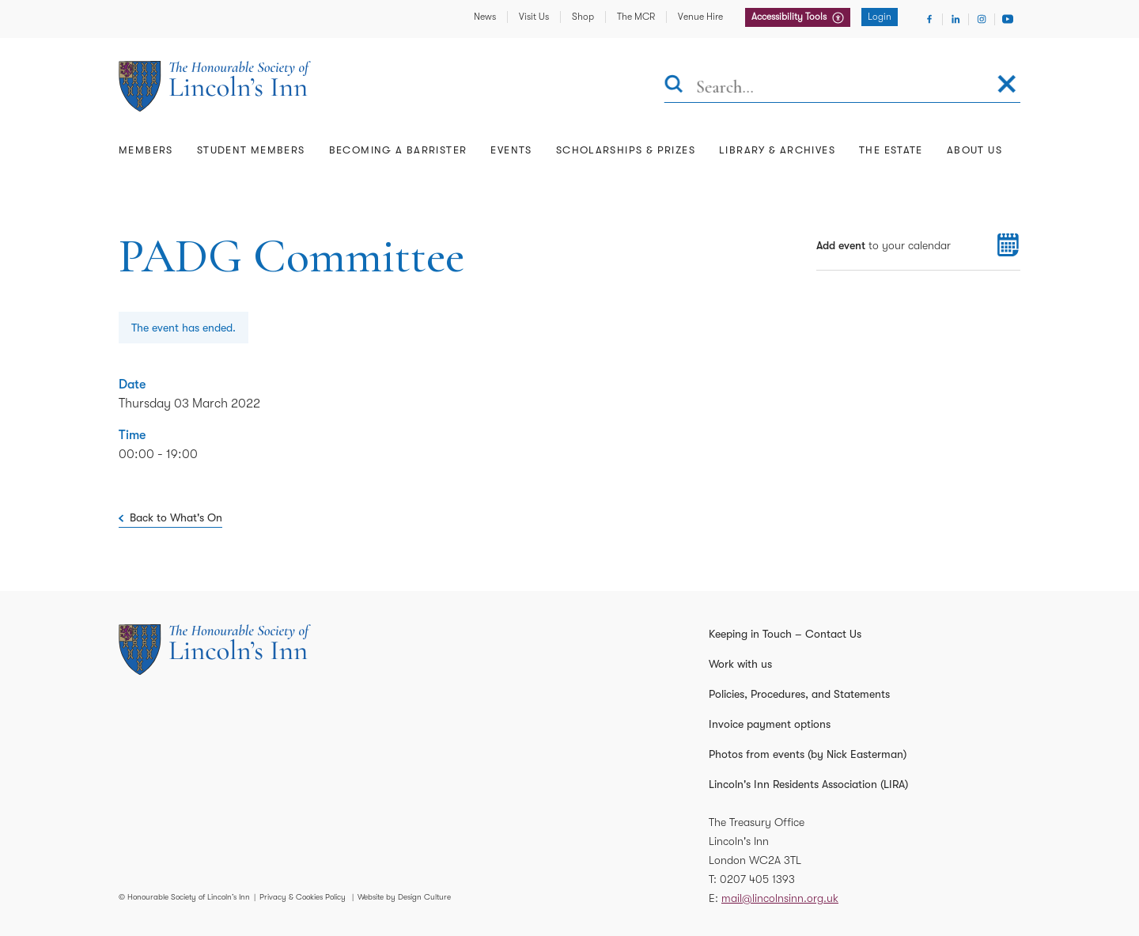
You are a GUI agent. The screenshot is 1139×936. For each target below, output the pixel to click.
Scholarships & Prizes (625, 150)
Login (879, 16)
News (485, 16)
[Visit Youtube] (1007, 19)
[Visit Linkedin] (955, 19)
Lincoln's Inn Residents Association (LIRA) (808, 784)
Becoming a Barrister (398, 150)
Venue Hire (700, 16)
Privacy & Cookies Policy (302, 896)
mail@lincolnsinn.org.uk (779, 898)
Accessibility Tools (790, 16)
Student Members (251, 150)
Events (511, 150)
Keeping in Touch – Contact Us (785, 633)
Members (146, 150)
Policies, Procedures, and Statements (799, 694)
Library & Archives (777, 150)
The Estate (891, 150)
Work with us (740, 663)
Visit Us (534, 16)
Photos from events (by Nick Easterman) (807, 754)
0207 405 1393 (757, 879)
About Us (974, 150)
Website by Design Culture (404, 896)
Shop (583, 16)
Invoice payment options (770, 724)
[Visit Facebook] (929, 19)
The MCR (636, 16)
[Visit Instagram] (981, 19)
